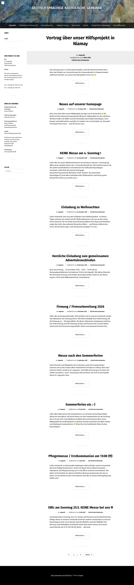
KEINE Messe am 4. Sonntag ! (80, 153)
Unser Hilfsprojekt (119, 25)
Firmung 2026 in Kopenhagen (100, 25)
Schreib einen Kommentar (80, 60)
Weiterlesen (82, 84)
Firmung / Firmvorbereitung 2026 (80, 307)
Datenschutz (76, 25)
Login (6, 38)
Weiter (87, 555)
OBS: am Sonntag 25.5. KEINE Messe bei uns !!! (80, 507)
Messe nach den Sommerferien (80, 356)
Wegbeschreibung (62, 25)
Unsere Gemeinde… (47, 25)
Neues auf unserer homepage (80, 104)
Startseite (12, 25)
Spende (85, 25)
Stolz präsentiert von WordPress (61, 575)
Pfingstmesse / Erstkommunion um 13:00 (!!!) (80, 456)
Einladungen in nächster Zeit (28, 25)
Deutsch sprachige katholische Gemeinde (67, 8)
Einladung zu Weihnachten (80, 207)
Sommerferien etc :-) (80, 404)
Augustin (82, 55)
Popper (80, 575)
